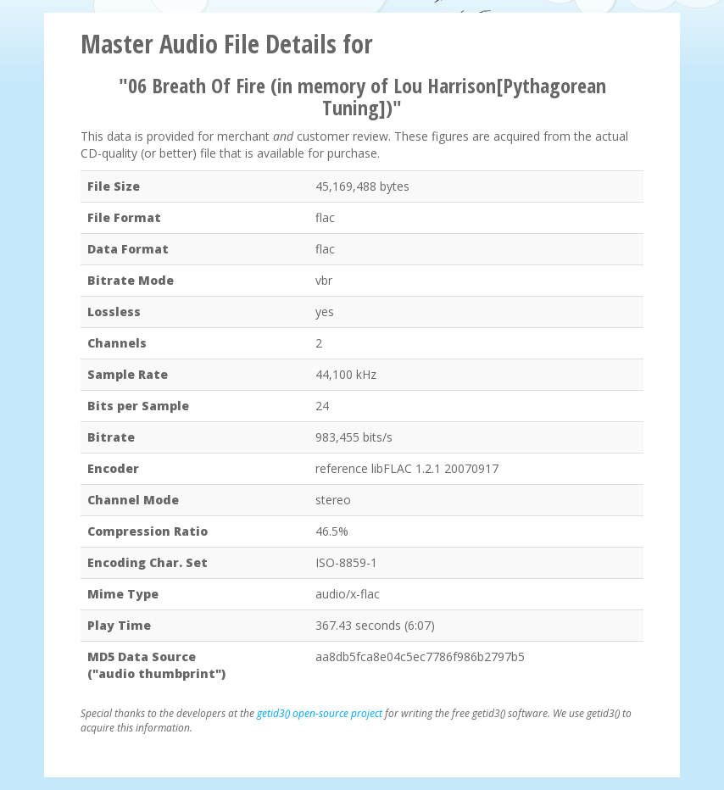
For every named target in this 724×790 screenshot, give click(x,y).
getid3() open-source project (319, 713)
